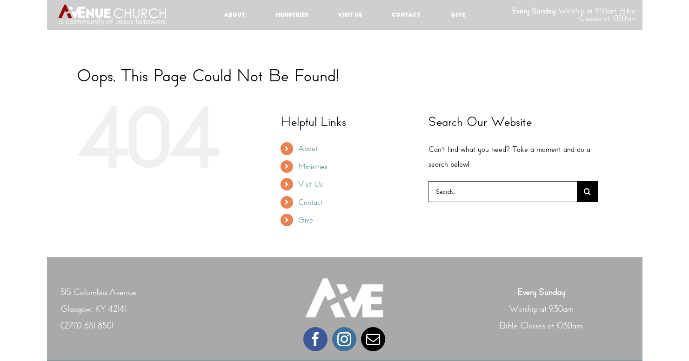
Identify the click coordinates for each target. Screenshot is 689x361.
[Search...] (502, 191)
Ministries (313, 166)
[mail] (373, 339)
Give (305, 220)
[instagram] (344, 339)
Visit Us (310, 184)
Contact (310, 202)
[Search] (587, 191)
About (308, 148)
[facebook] (315, 339)
